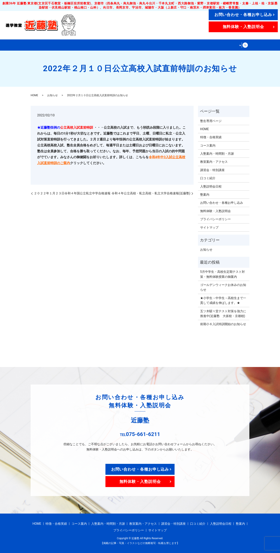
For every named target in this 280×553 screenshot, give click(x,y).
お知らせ (52, 95)
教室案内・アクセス (169, 45)
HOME (39, 45)
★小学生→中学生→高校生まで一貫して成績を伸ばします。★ (223, 300)
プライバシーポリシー (215, 219)
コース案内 (91, 45)
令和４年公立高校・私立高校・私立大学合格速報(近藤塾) (151, 193)
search (245, 45)
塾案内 (204, 194)
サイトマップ (209, 227)
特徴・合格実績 (63, 45)
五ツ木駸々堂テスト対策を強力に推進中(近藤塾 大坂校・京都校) (223, 313)
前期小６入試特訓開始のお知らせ (223, 324)
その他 (233, 45)
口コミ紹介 (207, 178)
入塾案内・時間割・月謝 (126, 45)
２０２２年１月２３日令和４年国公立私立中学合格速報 (72, 193)
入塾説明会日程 (211, 186)
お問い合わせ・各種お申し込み (243, 14)
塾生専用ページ (211, 120)
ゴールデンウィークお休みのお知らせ (223, 287)
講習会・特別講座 (207, 45)
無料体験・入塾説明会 (243, 26)
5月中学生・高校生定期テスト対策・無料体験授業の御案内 (222, 274)
